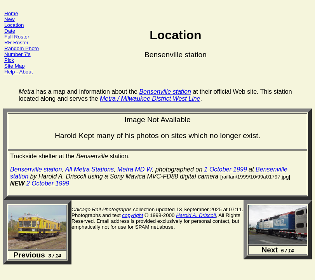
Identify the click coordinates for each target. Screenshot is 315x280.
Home (11, 13)
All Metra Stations (89, 169)
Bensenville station (36, 169)
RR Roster (16, 43)
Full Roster (16, 37)
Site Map (14, 66)
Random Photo (21, 48)
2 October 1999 (47, 183)
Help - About (18, 72)
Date (9, 31)
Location (14, 25)
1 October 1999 (225, 169)
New (9, 19)
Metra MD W (134, 169)
